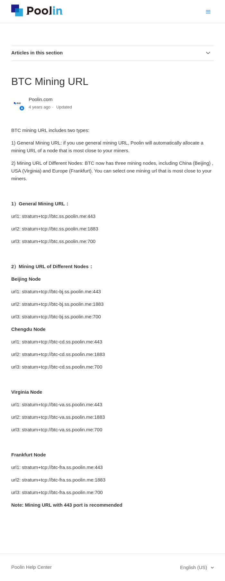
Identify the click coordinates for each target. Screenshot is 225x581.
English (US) (194, 567)
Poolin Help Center (31, 567)
